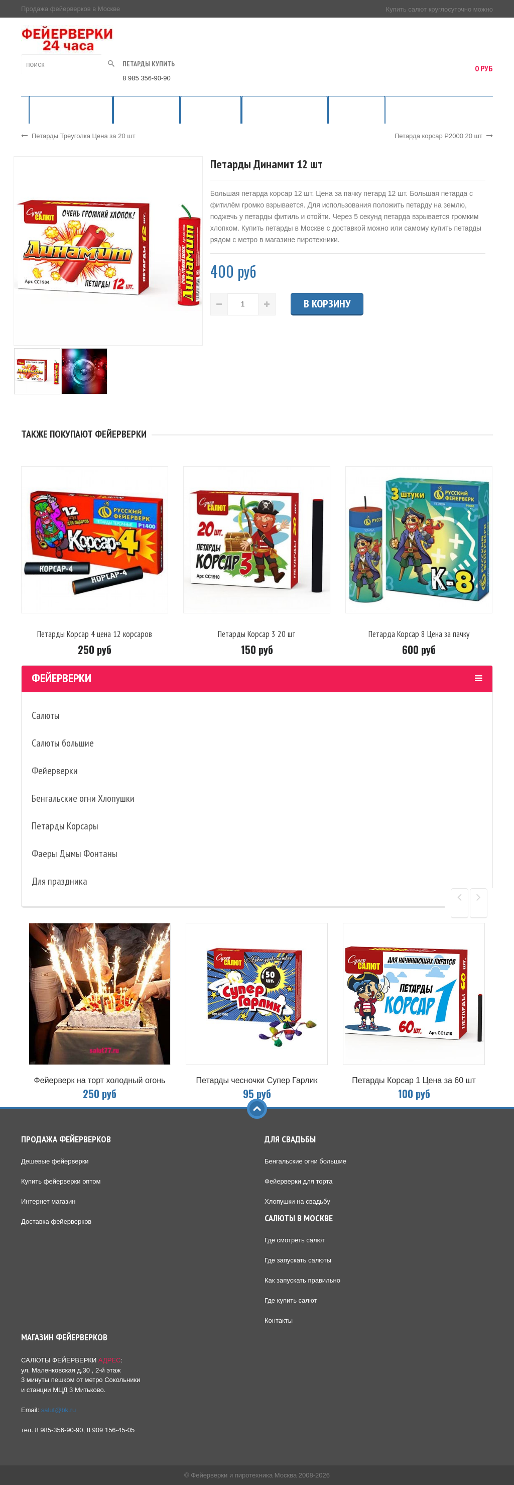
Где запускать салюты (298, 1260)
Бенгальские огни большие (305, 1161)
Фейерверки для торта (298, 1181)
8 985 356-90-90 (146, 78)
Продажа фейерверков (71, 109)
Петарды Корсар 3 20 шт (257, 634)
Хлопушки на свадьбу (297, 1201)
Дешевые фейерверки (55, 1161)
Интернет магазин (48, 1201)
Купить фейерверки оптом (60, 1181)
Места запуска (356, 109)
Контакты (279, 1320)
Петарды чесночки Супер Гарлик (257, 1080)
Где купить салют (291, 1300)
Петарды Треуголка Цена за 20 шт (78, 136)
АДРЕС (109, 1360)
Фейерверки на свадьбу (284, 109)
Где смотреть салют (295, 1240)
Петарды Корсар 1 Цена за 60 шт (413, 1080)
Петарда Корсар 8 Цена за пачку (418, 634)
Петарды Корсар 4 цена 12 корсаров (94, 634)
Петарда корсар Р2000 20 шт (444, 136)
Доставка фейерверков (56, 1221)
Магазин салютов (146, 109)
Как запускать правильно (302, 1280)
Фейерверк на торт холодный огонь (100, 1080)
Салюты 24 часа (210, 109)
